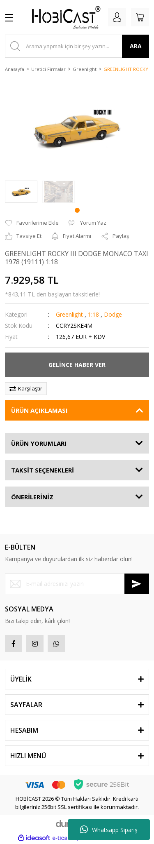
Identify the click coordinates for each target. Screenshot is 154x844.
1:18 (93, 314)
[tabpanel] (21, 192)
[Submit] (136, 584)
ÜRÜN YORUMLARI (39, 443)
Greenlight (69, 314)
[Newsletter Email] (77, 584)
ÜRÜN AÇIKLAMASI (39, 410)
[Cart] (140, 17)
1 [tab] (77, 210)
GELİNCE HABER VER (77, 365)
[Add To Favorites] (32, 223)
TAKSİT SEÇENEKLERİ (42, 470)
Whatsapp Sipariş (109, 829)
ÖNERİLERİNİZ (32, 497)
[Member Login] (117, 17)
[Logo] (63, 17)
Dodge (113, 314)
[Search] (77, 46)
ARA (136, 46)
